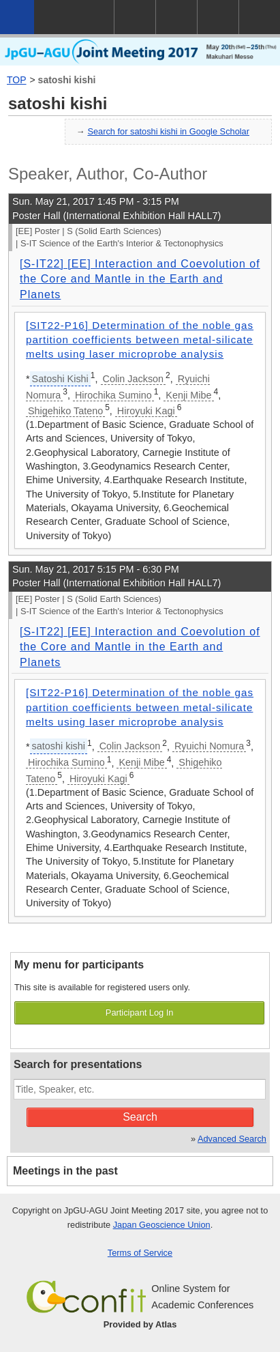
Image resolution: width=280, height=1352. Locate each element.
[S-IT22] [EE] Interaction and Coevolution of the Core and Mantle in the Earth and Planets (140, 279)
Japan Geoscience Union (162, 1225)
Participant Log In (140, 1012)
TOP (17, 79)
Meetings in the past (65, 1171)
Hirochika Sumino (113, 395)
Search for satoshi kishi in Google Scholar (168, 131)
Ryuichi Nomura (209, 745)
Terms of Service (140, 1253)
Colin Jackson (133, 378)
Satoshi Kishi (60, 378)
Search (140, 1117)
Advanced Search (232, 1139)
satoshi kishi (67, 79)
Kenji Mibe (188, 395)
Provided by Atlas (140, 1324)
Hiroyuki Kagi (146, 410)
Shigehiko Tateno (65, 410)
